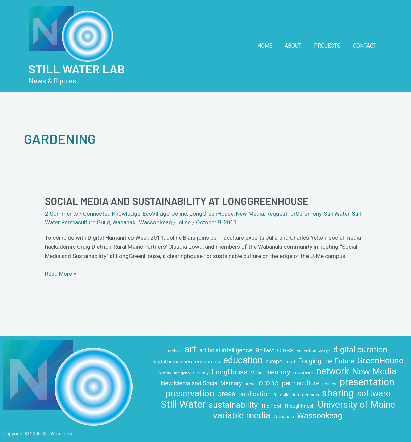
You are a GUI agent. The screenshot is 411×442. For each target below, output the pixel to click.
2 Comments (61, 213)
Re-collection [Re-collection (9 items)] (286, 395)
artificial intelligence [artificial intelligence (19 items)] (226, 350)
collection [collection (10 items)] (306, 350)
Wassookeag (155, 222)
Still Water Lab (77, 69)
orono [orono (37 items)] (269, 382)
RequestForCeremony (293, 213)
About (297, 45)
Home (270, 45)
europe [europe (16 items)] (274, 361)
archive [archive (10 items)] (175, 350)
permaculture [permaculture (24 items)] (300, 383)
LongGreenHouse (211, 213)
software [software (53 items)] (373, 393)
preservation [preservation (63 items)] (189, 393)
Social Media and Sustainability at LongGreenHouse (177, 201)
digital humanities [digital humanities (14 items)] (172, 362)
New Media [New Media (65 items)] (374, 371)
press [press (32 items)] (226, 394)
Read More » (60, 273)
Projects (329, 45)
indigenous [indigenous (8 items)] (184, 373)
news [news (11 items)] (250, 383)
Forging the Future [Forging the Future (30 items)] (326, 361)
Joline (179, 213)
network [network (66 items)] (332, 371)
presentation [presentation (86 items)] (367, 382)
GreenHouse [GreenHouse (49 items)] (380, 360)
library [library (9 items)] (203, 373)
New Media (250, 213)
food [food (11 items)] (290, 361)
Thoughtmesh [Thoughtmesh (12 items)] (299, 406)
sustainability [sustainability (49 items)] (233, 404)
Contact (365, 45)
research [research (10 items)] (310, 394)
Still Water (336, 213)
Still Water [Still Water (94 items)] (183, 404)
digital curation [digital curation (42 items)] (360, 349)
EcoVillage (156, 213)
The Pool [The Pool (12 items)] (271, 406)
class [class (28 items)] (285, 350)
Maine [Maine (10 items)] (256, 372)
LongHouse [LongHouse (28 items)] (229, 372)
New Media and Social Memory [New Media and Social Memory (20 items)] (201, 383)
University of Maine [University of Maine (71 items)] (356, 404)
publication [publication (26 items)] (254, 394)
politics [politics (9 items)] (329, 384)
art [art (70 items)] (190, 349)
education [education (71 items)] (243, 360)
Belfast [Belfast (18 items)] (265, 350)
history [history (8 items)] (165, 373)
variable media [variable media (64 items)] (241, 415)
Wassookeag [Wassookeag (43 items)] (319, 415)
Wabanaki (124, 222)
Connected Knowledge (111, 213)
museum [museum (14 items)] (303, 373)
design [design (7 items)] (324, 351)
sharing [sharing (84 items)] (338, 393)
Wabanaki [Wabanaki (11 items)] (283, 416)
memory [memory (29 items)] (277, 372)
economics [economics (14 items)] (207, 362)
